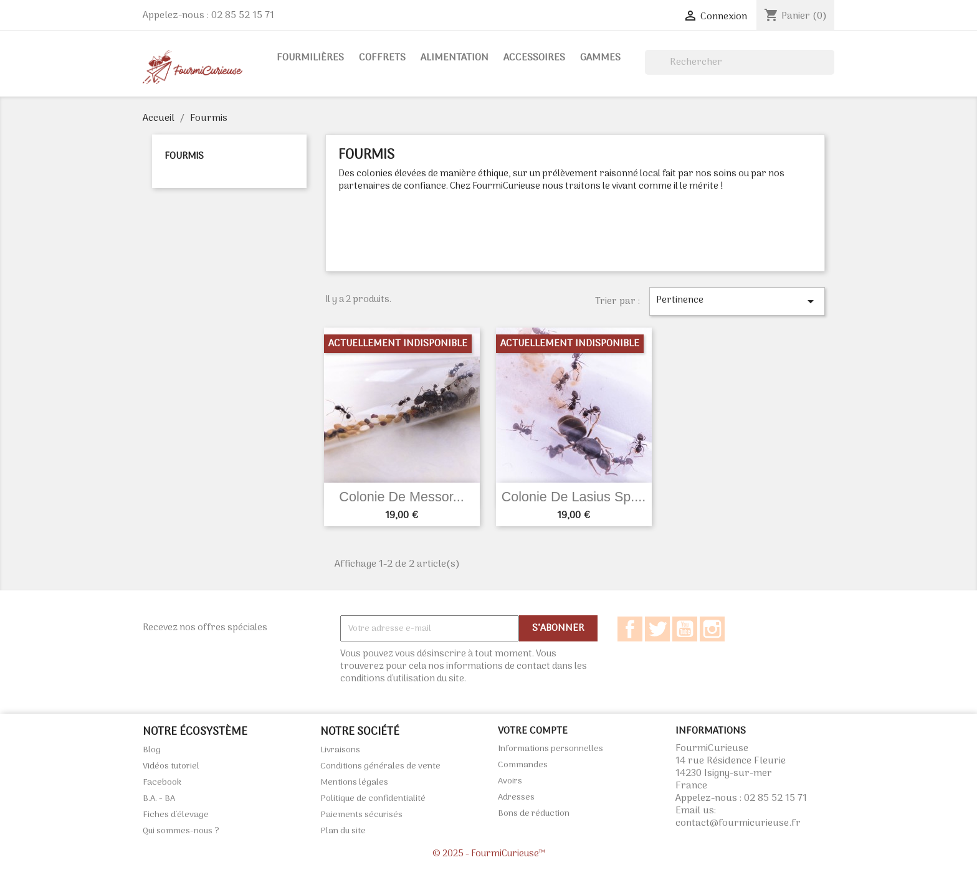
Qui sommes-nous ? (181, 831)
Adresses (516, 797)
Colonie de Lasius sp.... (574, 496)
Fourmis (184, 156)
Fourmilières (310, 58)
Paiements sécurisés (361, 815)
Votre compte (533, 731)
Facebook (629, 629)
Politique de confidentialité (373, 799)
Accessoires (534, 58)
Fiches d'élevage (176, 815)
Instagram (712, 629)
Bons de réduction (534, 813)
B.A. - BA (159, 799)
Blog (152, 750)
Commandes (523, 765)
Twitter (657, 629)
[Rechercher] (739, 62)
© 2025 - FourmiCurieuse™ (488, 853)
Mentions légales (354, 782)
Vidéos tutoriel (171, 766)
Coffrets (382, 58)
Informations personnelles (550, 749)
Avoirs (510, 781)
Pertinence (737, 300)
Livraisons (340, 750)
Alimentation (454, 58)
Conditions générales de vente (380, 766)
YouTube (684, 629)
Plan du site (343, 831)
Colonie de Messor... (401, 496)
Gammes (600, 58)
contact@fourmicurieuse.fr (738, 823)
